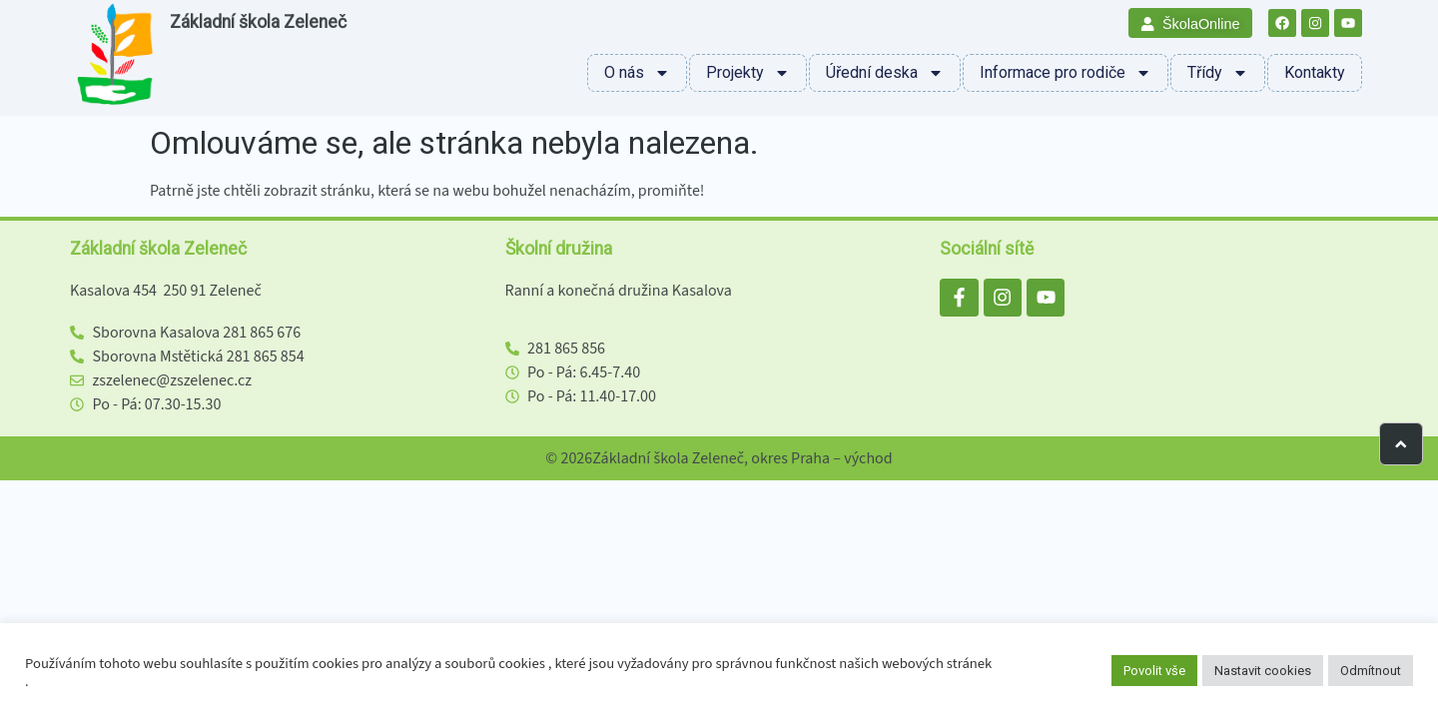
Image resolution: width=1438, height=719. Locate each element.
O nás (637, 73)
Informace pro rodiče (1065, 73)
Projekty (748, 73)
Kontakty (1314, 72)
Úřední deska (885, 73)
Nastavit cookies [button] (1262, 670)
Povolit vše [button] (1154, 670)
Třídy (1217, 73)
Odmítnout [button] (1370, 670)
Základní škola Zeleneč (258, 22)
